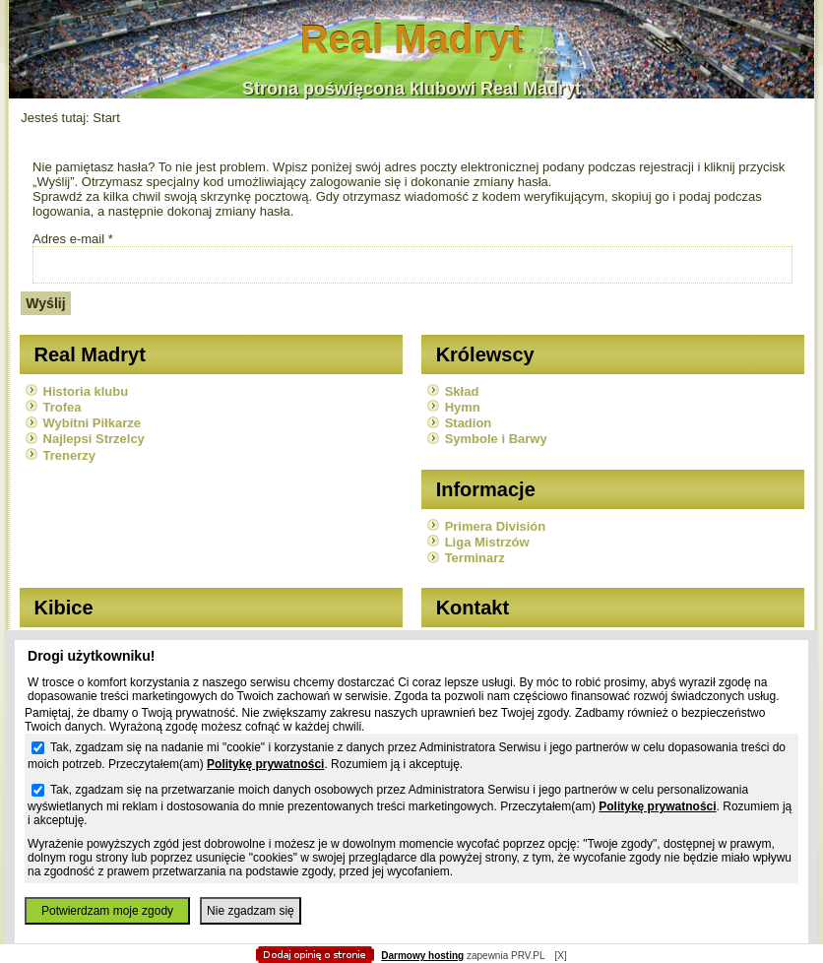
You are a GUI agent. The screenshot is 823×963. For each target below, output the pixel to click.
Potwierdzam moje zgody (107, 911)
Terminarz (475, 557)
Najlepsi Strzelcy (94, 438)
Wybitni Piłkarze (92, 423)
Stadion (468, 423)
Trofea (62, 407)
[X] (560, 955)
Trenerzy (69, 455)
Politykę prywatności (265, 764)
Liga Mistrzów (487, 542)
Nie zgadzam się (250, 911)
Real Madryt (412, 39)
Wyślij (45, 303)
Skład (462, 391)
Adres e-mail (72, 238)
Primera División (495, 526)
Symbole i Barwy (496, 438)
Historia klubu (86, 391)
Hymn (462, 407)
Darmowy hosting (422, 955)
